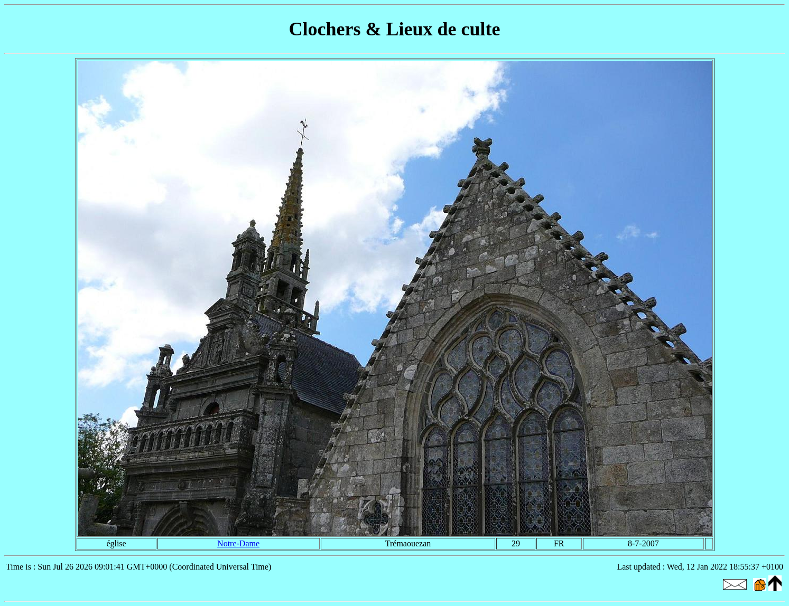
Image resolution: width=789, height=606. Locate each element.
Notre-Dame (238, 543)
